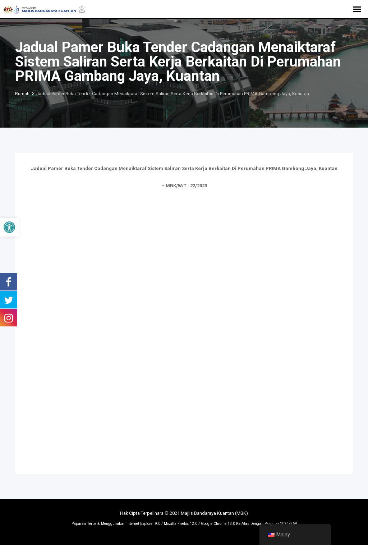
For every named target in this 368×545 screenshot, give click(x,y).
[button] (9, 227)
